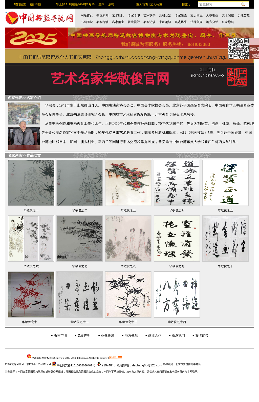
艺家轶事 (149, 15)
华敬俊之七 (79, 266)
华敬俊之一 (31, 210)
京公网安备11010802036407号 (73, 365)
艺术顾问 (118, 15)
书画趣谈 (165, 22)
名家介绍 (34, 98)
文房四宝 (196, 15)
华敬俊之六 (31, 266)
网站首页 (87, 15)
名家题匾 (181, 15)
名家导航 (228, 22)
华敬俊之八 (128, 266)
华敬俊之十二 (80, 322)
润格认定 (165, 15)
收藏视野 (134, 22)
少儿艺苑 (244, 15)
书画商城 (87, 22)
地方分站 (212, 22)
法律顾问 (196, 22)
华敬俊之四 (176, 210)
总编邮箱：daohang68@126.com (139, 365)
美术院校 (228, 15)
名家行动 (102, 22)
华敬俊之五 (225, 210)
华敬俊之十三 (128, 322)
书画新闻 (102, 15)
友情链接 (201, 335)
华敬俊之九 (176, 266)
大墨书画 (212, 15)
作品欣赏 (34, 155)
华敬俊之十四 (177, 322)
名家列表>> (17, 98)
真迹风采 (181, 22)
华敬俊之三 (128, 210)
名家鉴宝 (118, 22)
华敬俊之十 (225, 266)
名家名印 (134, 15)
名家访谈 (149, 22)
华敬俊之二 (79, 210)
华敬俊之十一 (31, 322)
